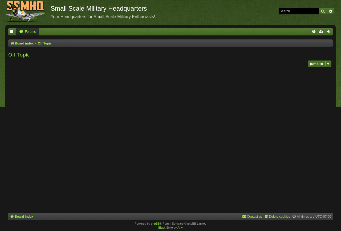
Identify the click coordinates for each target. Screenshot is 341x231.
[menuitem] (27, 31)
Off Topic (19, 54)
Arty (180, 227)
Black (161, 227)
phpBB (155, 223)
